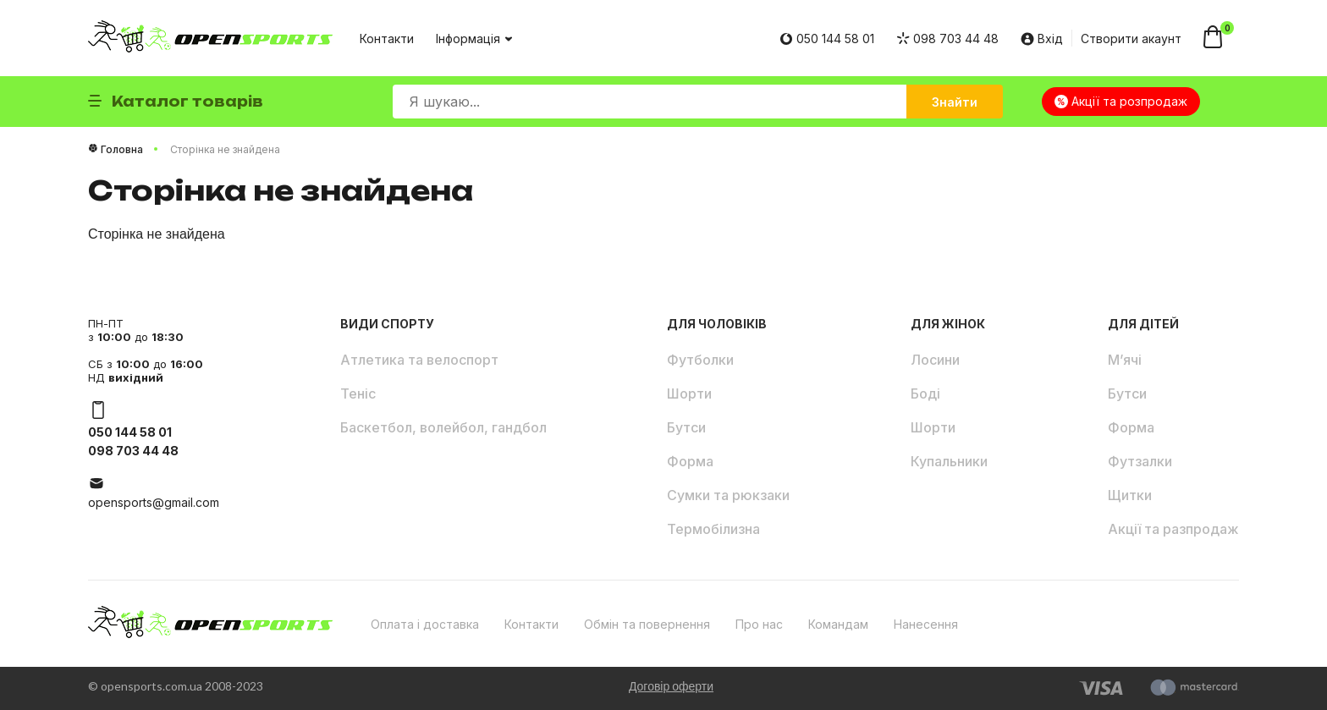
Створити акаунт (1131, 38)
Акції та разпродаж (1173, 528)
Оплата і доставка (425, 624)
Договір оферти (671, 686)
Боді (925, 393)
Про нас (759, 624)
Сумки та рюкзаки (728, 495)
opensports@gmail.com (153, 502)
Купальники (949, 461)
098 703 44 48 (947, 38)
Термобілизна (713, 528)
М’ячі (1125, 359)
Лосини (935, 359)
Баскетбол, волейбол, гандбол (443, 427)
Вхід (1042, 38)
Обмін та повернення (647, 624)
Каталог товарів (175, 101)
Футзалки (1140, 461)
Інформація (473, 38)
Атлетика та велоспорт (419, 359)
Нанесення (926, 624)
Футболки (700, 359)
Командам (838, 624)
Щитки (1130, 495)
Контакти (387, 38)
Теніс (358, 393)
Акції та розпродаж (1120, 101)
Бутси (686, 427)
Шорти (689, 393)
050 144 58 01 (826, 38)
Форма (690, 461)
